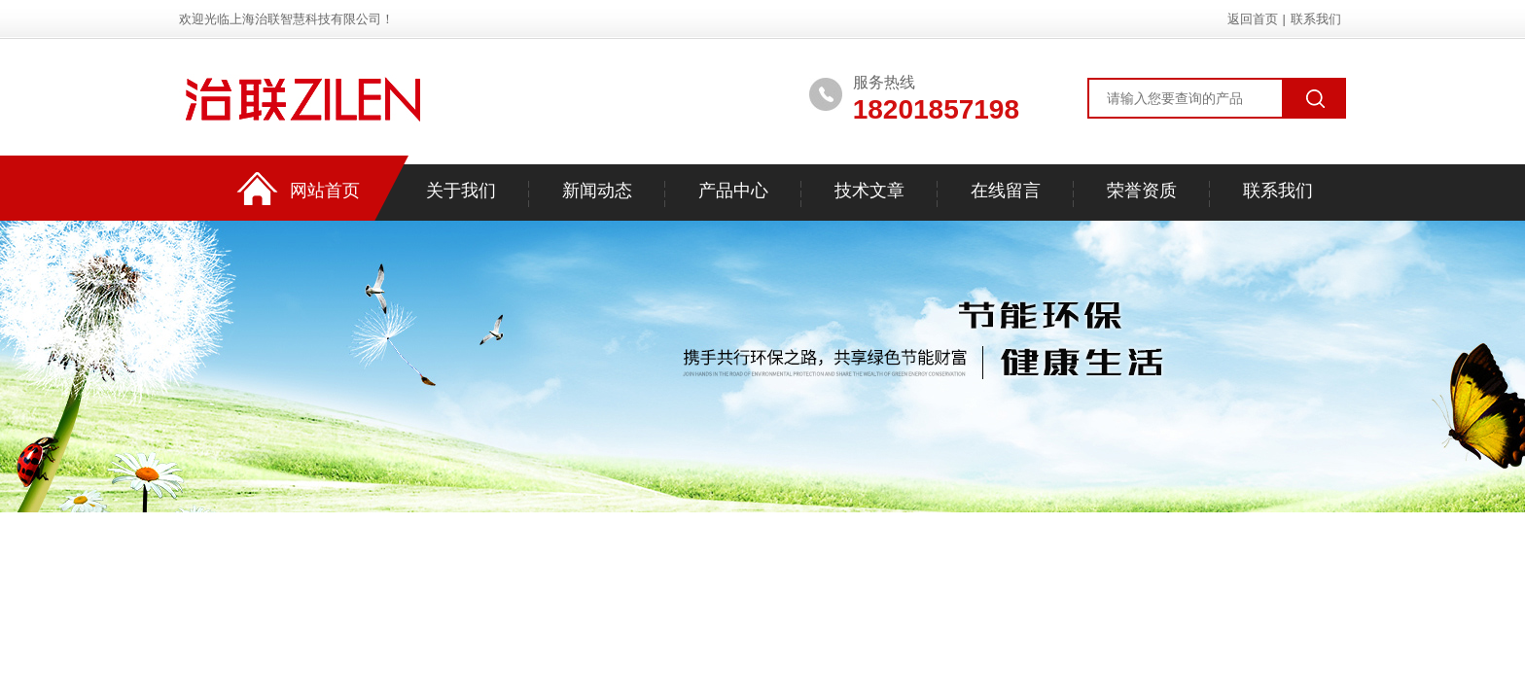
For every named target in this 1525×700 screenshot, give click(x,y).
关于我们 (461, 190)
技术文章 (869, 190)
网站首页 (325, 190)
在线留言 (1006, 190)
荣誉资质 (1142, 190)
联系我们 (1316, 19)
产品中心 (733, 190)
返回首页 (1252, 19)
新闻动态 (597, 190)
